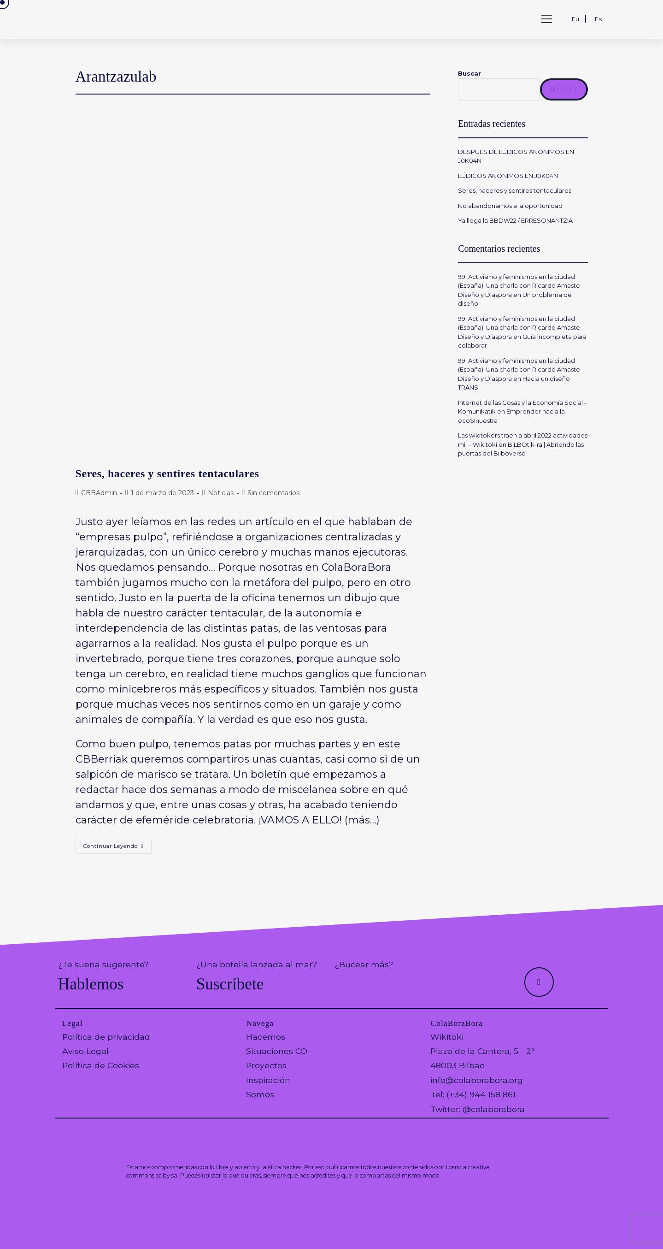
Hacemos (265, 1037)
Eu (575, 19)
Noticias (221, 493)
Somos (260, 1094)
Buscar (469, 73)
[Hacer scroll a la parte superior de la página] (539, 982)
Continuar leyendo (117, 848)
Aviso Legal (85, 1051)
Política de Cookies (100, 1065)
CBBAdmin (99, 493)
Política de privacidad (106, 1037)
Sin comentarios (273, 493)
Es (598, 19)
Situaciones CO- (278, 1051)
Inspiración (268, 1080)
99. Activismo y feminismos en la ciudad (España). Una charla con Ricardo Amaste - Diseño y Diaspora (521, 285)
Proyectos (266, 1065)
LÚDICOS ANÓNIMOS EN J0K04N (508, 175)
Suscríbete (230, 984)
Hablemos (91, 984)
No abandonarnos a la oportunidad (510, 205)
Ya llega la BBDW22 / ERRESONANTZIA (516, 220)
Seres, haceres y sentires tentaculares (167, 473)
